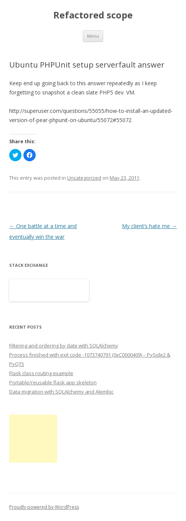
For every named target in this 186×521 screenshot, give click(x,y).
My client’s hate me (149, 226)
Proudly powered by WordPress (44, 507)
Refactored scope (93, 15)
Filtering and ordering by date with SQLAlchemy (63, 345)
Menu (93, 36)
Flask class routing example (41, 373)
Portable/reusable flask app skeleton (53, 382)
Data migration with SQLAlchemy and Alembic (61, 391)
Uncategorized (84, 177)
